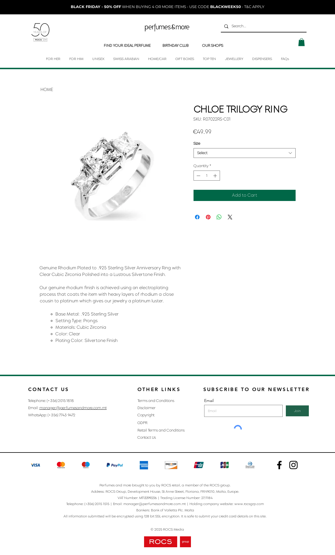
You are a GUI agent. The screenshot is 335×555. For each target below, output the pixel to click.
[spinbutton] (206, 176)
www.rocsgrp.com (249, 504)
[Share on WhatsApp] (219, 217)
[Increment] (215, 176)
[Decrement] (197, 176)
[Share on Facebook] (197, 217)
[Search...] (263, 26)
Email (209, 401)
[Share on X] (230, 217)
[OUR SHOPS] (212, 45)
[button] (301, 42)
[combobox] (245, 153)
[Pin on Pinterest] (208, 217)
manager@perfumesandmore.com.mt (73, 408)
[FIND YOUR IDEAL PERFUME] (127, 45)
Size (197, 143)
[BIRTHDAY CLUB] (175, 45)
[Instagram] (279, 465)
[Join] (297, 410)
